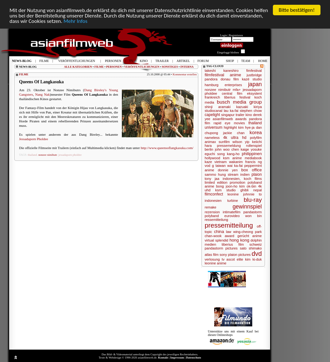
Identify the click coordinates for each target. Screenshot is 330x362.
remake (210, 207)
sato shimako (251, 248)
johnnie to (252, 194)
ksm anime (232, 158)
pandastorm (252, 212)
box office (251, 169)
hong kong (239, 240)
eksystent (254, 93)
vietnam (220, 162)
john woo (222, 149)
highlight (230, 127)
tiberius (229, 97)
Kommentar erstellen (185, 74)
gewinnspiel (247, 206)
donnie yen (228, 170)
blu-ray (253, 199)
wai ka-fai (235, 165)
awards (241, 119)
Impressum (177, 357)
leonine (233, 194)
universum (213, 127)
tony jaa (212, 179)
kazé (245, 79)
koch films (253, 179)
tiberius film (232, 244)
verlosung (212, 259)
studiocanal (213, 111)
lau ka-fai (231, 111)
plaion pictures (239, 254)
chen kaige (240, 149)
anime (235, 74)
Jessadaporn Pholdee (33, 139)
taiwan (220, 165)
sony (223, 254)
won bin (253, 216)
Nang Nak (42, 94)
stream (233, 174)
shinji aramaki (218, 107)
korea (256, 132)
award (229, 236)
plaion (257, 174)
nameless (212, 138)
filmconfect (214, 194)
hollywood (212, 158)
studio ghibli (237, 190)
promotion (237, 182)
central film (232, 93)
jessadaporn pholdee (70, 154)
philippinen (252, 153)
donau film (230, 79)
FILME (99, 66)
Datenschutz (193, 357)
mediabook (253, 158)
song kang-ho (228, 154)
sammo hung (215, 174)
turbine (232, 200)
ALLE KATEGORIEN (78, 66)
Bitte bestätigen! (297, 10)
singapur (227, 115)
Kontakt (163, 357)
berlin (209, 149)
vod (207, 165)
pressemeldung (229, 145)
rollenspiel (254, 145)
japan (255, 84)
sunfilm (224, 142)
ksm (218, 190)
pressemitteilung (229, 225)
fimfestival (254, 70)
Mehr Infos (75, 21)
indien (244, 174)
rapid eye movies (229, 123)
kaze (208, 162)
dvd (257, 253)
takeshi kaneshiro (222, 70)
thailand (32, 154)
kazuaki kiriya (249, 107)
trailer (240, 115)
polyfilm (256, 138)
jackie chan (234, 133)
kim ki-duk (253, 259)
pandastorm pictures (221, 248)
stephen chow (251, 111)
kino (249, 115)
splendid (221, 240)
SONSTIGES (170, 66)
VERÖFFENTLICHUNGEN (141, 66)
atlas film (212, 254)
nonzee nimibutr (47, 154)
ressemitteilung (216, 220)
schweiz (255, 244)
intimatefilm (232, 212)
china (219, 231)
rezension (212, 212)
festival (245, 97)
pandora (211, 79)
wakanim (236, 162)
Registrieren (236, 35)
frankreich (212, 97)
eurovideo (232, 216)
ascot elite (235, 259)
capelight (212, 115)
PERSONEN (114, 66)
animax (210, 142)
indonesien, (232, 179)
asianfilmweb (223, 119)
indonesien (213, 200)
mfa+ (237, 90)
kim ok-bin (247, 186)
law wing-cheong (239, 232)
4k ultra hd (234, 137)
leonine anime (216, 263)
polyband (212, 216)
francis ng (253, 162)
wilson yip (241, 142)
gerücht (243, 236)
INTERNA (187, 66)
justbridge (254, 75)
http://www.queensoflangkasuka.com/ (167, 148)
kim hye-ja (246, 127)
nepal (257, 190)
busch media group (239, 102)
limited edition (216, 182)
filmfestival (214, 74)
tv (223, 259)
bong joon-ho (226, 186)
